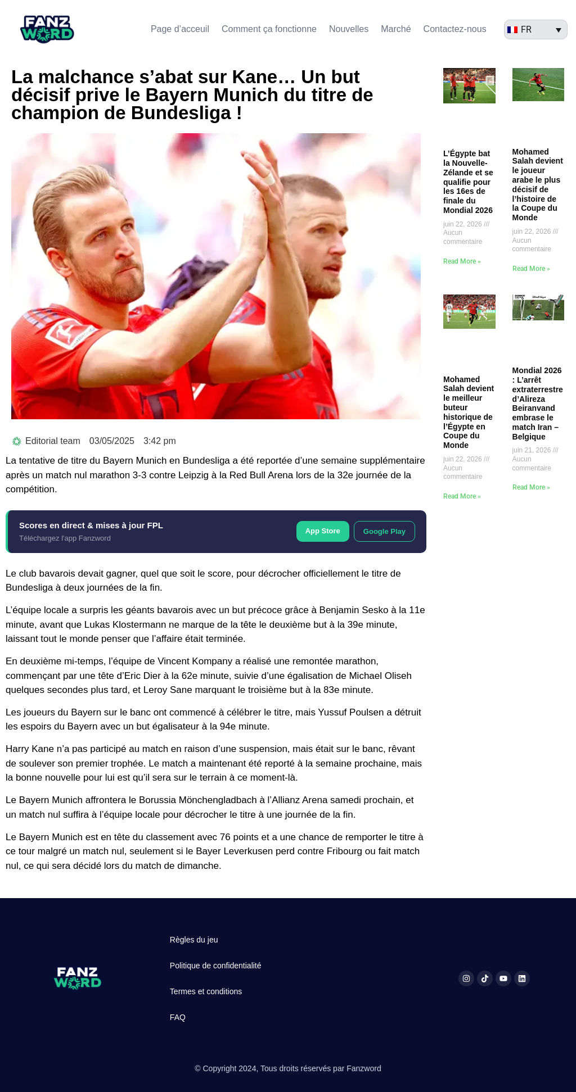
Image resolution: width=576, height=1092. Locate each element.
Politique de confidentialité (216, 965)
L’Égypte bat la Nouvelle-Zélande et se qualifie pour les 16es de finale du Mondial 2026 (468, 182)
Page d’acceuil (180, 29)
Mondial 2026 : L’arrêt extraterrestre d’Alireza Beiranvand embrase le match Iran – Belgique (537, 403)
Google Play (384, 531)
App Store (322, 531)
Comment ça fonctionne (269, 29)
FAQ (178, 1017)
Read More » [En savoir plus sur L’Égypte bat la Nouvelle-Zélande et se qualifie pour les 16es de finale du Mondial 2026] (462, 261)
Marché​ (396, 29)
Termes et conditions (206, 991)
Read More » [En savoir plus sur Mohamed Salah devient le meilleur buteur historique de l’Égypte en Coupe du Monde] (462, 496)
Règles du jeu (194, 939)
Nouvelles (348, 29)
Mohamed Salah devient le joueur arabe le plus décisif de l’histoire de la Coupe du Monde (537, 185)
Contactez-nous (455, 29)
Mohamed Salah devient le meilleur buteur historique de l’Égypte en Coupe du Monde (468, 412)
